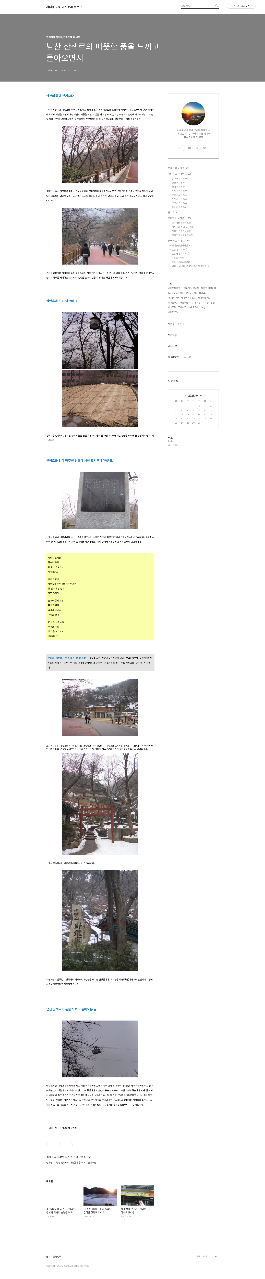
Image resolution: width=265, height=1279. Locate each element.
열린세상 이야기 (182, 223)
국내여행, (182, 307)
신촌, (174, 292)
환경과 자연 (180, 182)
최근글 (171, 324)
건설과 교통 (180, 194)
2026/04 (193, 395)
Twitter (187, 356)
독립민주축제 (180, 257)
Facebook (173, 356)
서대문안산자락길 (182, 245)
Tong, (203, 307)
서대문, (205, 302)
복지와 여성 (180, 190)
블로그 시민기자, (209, 288)
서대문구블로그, (185, 302)
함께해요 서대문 (179, 218)
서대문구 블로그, (188, 297)
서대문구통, (193, 307)
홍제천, (197, 302)
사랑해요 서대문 (179, 173)
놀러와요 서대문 (179, 240)
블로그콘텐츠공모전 (183, 261)
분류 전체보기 (178, 168)
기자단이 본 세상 (183, 227)
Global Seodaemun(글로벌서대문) (190, 265)
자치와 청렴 (179, 198)
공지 (172, 212)
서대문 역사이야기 (182, 235)
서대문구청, (173, 312)
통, (169, 292)
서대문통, (172, 307)
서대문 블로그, (199, 292)
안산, (213, 302)
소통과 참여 (180, 206)
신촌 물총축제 (180, 253)
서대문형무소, (204, 297)
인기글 (181, 324)
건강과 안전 (180, 202)
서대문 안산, (173, 297)
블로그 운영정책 (53, 1256)
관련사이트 (202, 1256)
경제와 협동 (180, 186)
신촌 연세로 (179, 249)
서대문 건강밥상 (181, 231)
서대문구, (172, 302)
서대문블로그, (174, 288)
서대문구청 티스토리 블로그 (64, 7)
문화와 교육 (180, 178)
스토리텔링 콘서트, (191, 288)
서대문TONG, (184, 292)
